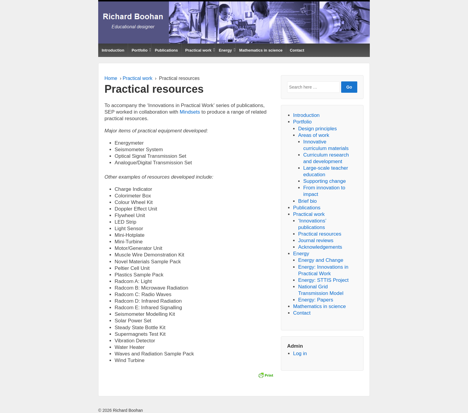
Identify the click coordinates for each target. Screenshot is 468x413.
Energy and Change (320, 260)
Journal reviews (315, 240)
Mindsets (190, 112)
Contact (297, 50)
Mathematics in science (260, 50)
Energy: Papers (315, 300)
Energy (225, 50)
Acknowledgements (320, 247)
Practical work (198, 50)
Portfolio (139, 50)
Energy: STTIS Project (323, 280)
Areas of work (313, 135)
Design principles (317, 129)
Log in (300, 353)
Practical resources (319, 234)
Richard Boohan (127, 410)
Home (110, 78)
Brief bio (307, 201)
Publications (166, 50)
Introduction (113, 50)
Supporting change (324, 181)
